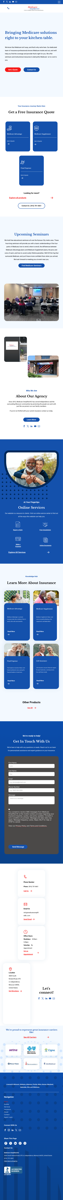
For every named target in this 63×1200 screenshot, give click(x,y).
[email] (16, 2)
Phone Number (14, 787)
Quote (12, 141)
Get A (8, 141)
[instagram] (8, 1130)
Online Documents (45, 545)
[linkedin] (10, 2)
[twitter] (7, 2)
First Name (12, 763)
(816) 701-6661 (33, 886)
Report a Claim (17, 530)
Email (10, 779)
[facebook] (3, 2)
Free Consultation (45, 530)
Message (11, 795)
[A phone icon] (8, 9)
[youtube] (13, 2)
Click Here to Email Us (10, 1161)
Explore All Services (17, 552)
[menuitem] (13, 1102)
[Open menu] (59, 2)
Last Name (12, 771)
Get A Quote (38, 141)
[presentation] (16, 835)
